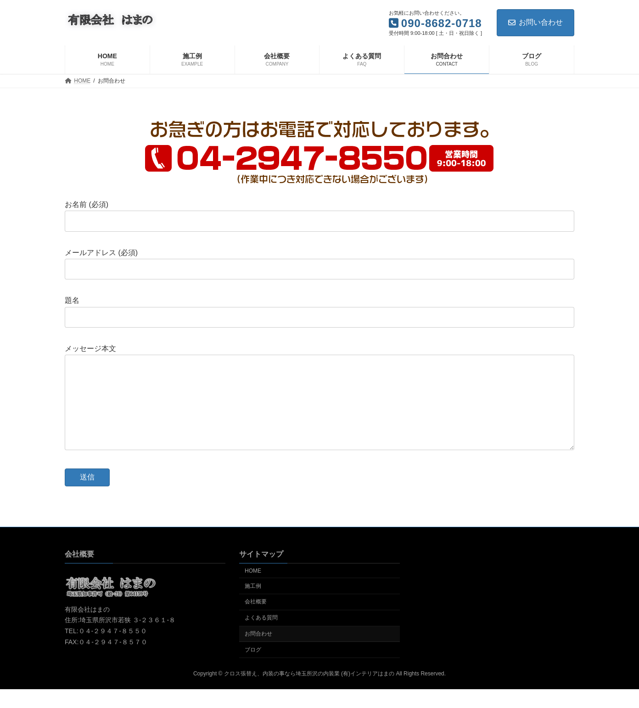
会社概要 (256, 620)
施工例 (253, 604)
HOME (253, 589)
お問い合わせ (535, 22)
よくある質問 (261, 636)
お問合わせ (258, 652)
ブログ (253, 668)
